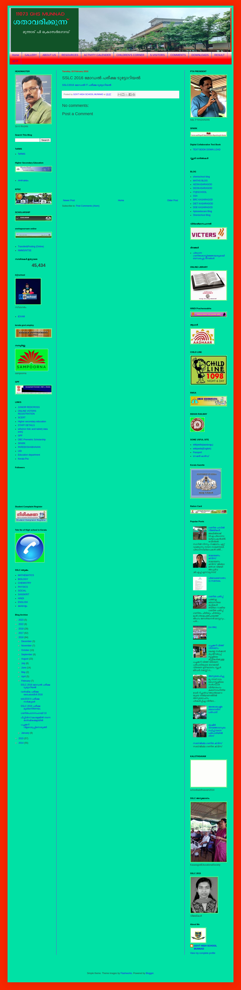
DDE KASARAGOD (203, 207)
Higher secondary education (32, 421)
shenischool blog (201, 176)
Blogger (149, 973)
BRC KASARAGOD (203, 199)
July (23, 663)
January (25, 733)
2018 (21, 628)
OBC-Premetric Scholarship (32, 439)
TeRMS (21, 154)
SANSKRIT (23, 594)
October (25, 650)
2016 (21, 637)
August (25, 658)
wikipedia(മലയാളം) (203, 444)
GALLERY (31, 54)
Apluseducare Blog (202, 211)
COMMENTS (178, 54)
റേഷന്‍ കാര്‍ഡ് (201, 456)
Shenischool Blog (201, 215)
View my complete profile (202, 953)
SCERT (21, 417)
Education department (29, 455)
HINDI (21, 598)
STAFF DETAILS (26, 425)
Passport (197, 452)
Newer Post (69, 200)
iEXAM (21, 316)
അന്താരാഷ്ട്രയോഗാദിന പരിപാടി (215, 709)
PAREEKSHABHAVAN (29, 447)
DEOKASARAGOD (202, 188)
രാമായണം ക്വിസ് (214, 556)
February (26, 681)
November (26, 645)
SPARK (21, 443)
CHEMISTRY (24, 583)
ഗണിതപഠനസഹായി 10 (34, 713)
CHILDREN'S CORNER (130, 54)
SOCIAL (22, 590)
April (23, 676)
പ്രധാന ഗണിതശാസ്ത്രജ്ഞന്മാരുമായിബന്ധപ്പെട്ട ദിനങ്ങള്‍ (209, 256)
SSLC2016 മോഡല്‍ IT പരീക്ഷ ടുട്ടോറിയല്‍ (86, 85)
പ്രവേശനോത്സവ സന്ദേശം (217, 579)
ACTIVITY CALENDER (97, 54)
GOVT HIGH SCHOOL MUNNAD (205, 947)
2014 (21, 743)
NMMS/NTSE (24, 250)
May (23, 672)
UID (20, 451)
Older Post (172, 200)
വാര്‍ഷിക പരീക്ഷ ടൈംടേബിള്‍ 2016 (32, 693)
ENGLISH (23, 602)
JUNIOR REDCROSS (29, 407)
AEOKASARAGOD (202, 184)
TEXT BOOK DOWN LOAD (206, 149)
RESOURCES (70, 54)
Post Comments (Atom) (87, 206)
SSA (195, 196)
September (27, 654)
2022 (21, 624)
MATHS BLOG (200, 180)
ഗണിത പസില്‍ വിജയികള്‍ (216, 529)
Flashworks (126, 973)
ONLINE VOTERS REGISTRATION (27, 412)
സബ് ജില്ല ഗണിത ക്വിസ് (207, 743)
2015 (21, 738)
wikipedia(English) (202, 448)
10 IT (15, 61)
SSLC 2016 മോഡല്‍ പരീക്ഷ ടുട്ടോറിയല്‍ (35, 686)
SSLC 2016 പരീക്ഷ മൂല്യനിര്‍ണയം (30, 707)
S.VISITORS (157, 54)
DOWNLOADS (200, 54)
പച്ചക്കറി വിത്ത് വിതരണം (216, 646)
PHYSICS (23, 587)
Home (15, 54)
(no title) (212, 627)
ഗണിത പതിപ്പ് (215, 596)
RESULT (219, 54)
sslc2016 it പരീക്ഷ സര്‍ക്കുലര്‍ (30, 700)
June (24, 667)
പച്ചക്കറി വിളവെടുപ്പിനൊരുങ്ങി (34, 726)
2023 (21, 620)
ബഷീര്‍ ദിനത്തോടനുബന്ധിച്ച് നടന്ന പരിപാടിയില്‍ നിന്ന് (216, 730)
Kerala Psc (23, 458)
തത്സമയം (23, 180)
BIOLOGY (23, 579)
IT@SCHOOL (200, 192)
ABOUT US (49, 54)
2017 (21, 633)
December (26, 641)
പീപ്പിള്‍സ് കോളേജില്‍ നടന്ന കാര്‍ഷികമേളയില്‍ (35, 718)
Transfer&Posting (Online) (31, 246)
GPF (20, 435)
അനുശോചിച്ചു (216, 676)
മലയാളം (22, 606)
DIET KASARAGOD (203, 203)
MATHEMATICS (26, 575)
